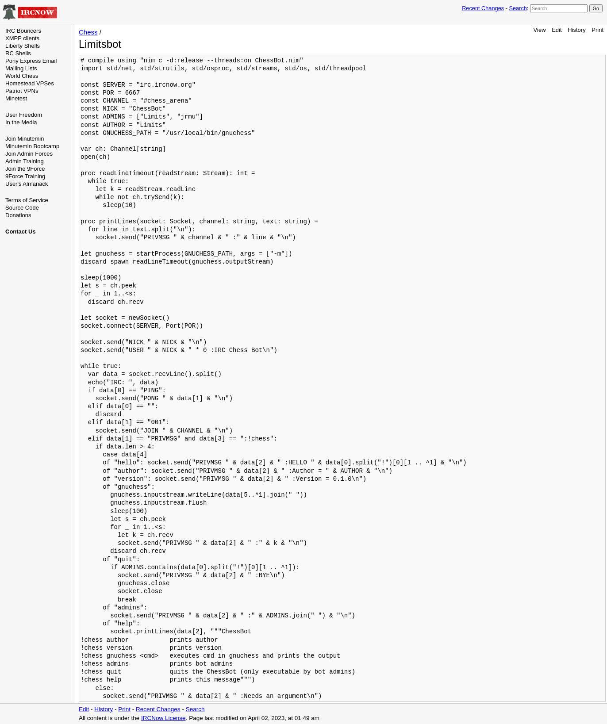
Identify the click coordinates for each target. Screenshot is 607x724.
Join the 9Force (25, 168)
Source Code (22, 207)
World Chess (21, 76)
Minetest (16, 98)
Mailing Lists (21, 68)
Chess (88, 32)
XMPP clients (22, 38)
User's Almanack (26, 183)
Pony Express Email (31, 60)
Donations (18, 215)
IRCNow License (163, 718)
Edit (556, 30)
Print (597, 30)
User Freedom (23, 114)
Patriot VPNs (21, 91)
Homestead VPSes (29, 83)
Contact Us (20, 231)
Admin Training (24, 161)
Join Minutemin (24, 138)
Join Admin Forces (29, 153)
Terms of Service (26, 200)
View (540, 30)
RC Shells (18, 53)
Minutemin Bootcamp (32, 146)
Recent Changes (483, 8)
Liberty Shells (22, 45)
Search (517, 8)
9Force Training (25, 176)
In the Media (21, 122)
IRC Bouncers (23, 30)
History (576, 30)
